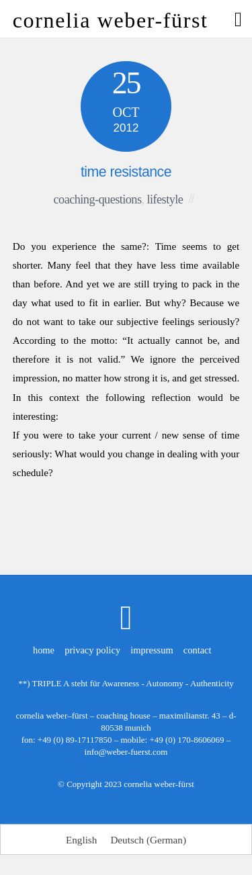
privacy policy (92, 650)
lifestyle (165, 199)
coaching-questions (98, 199)
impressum (151, 650)
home (43, 650)
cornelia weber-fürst (159, 784)
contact (197, 650)
